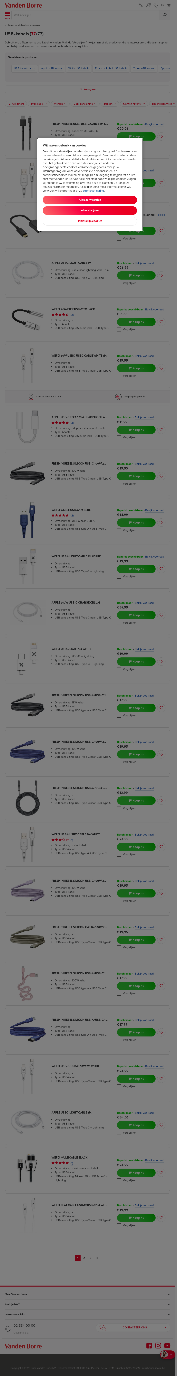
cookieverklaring (93, 191)
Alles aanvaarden (90, 200)
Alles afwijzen (90, 210)
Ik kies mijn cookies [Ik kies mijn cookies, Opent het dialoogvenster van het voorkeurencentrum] (89, 221)
